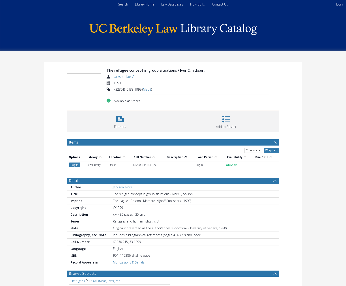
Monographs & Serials (128, 262)
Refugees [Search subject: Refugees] (78, 281)
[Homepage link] (173, 28)
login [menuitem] (339, 4)
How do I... (197, 4)
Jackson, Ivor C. (124, 77)
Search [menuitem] (123, 4)
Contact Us (220, 4)
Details (74, 180)
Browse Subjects (82, 273)
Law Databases (172, 4)
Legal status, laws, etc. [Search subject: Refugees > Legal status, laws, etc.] (105, 281)
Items (73, 142)
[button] (120, 120)
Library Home (144, 4)
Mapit (147, 89)
